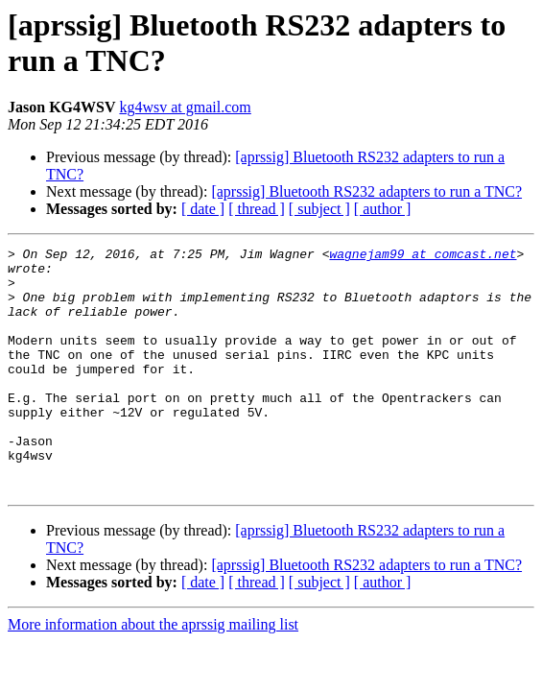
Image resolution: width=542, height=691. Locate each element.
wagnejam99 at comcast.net (422, 256)
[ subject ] (319, 209)
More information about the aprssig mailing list (153, 673)
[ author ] (383, 209)
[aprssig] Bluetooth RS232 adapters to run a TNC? (366, 191)
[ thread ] (256, 209)
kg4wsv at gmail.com (184, 107)
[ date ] (202, 209)
